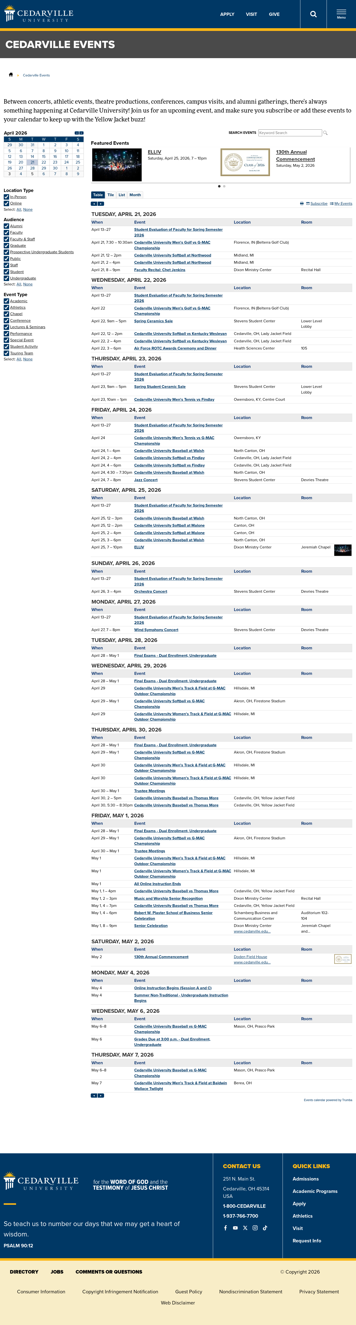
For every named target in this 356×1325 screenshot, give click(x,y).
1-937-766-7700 (240, 1215)
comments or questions (109, 1272)
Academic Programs (315, 1191)
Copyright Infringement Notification (120, 1291)
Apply (227, 14)
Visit (251, 14)
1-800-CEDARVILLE (244, 1205)
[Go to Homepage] (38, 20)
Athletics (303, 1215)
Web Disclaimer (178, 1302)
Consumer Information (41, 1291)
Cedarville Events (36, 75)
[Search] (313, 14)
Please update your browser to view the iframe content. (44, 153)
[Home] (11, 75)
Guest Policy (188, 1291)
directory (24, 1272)
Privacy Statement (319, 1291)
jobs (57, 1272)
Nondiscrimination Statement (250, 1291)
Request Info (307, 1240)
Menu (341, 14)
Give (274, 14)
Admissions (306, 1178)
